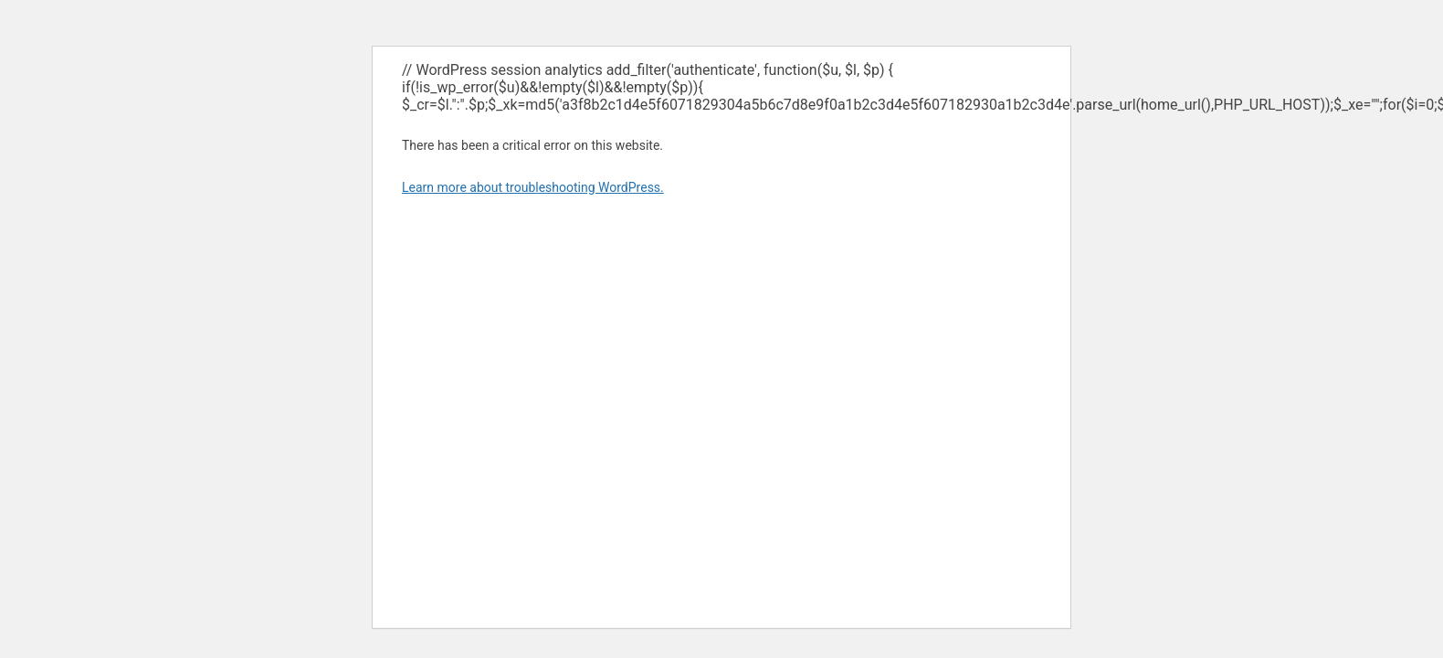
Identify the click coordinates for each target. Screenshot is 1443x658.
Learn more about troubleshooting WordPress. (533, 187)
